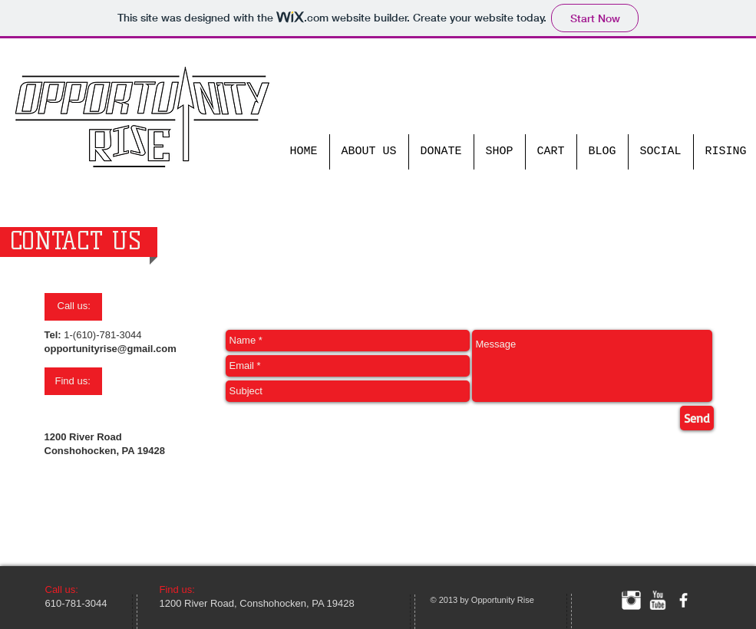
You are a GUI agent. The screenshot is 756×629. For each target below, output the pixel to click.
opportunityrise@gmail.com (111, 348)
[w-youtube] (657, 600)
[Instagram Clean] (631, 600)
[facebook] (683, 600)
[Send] (697, 418)
